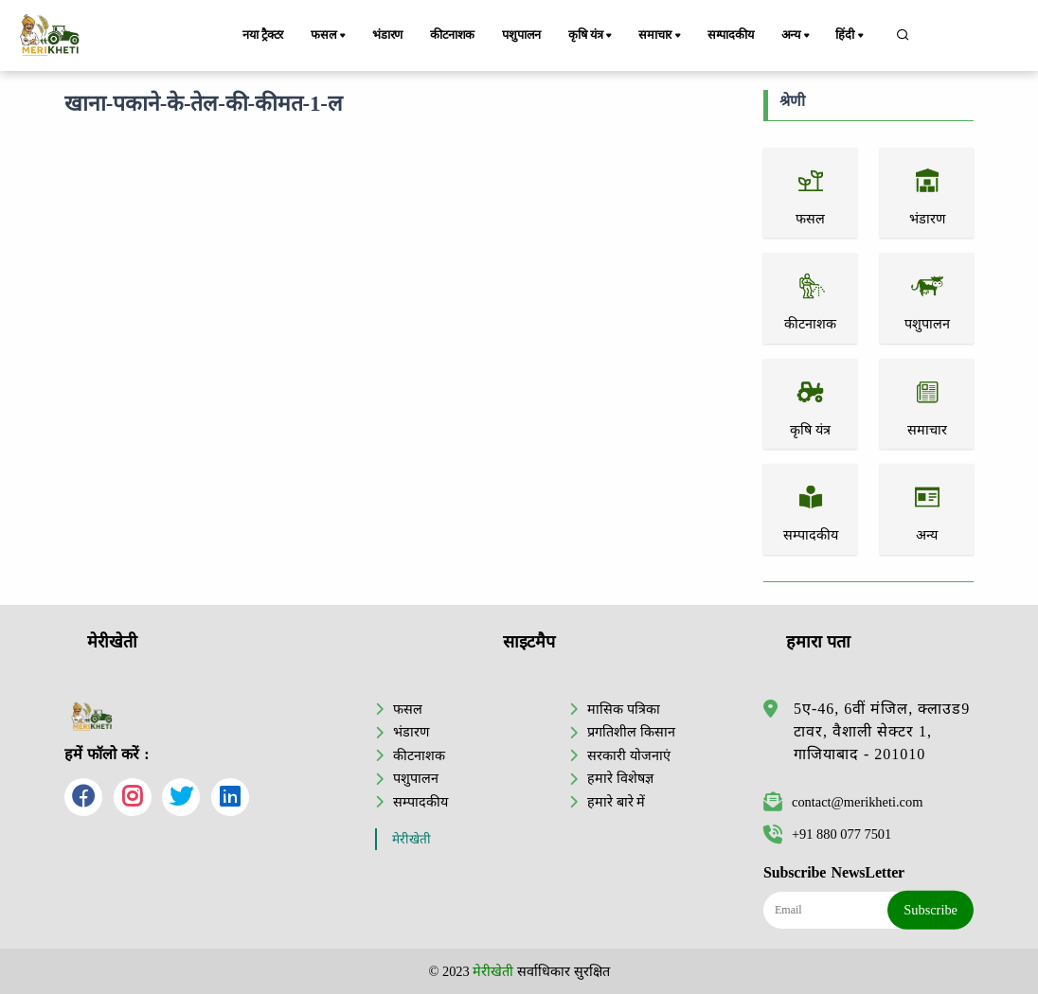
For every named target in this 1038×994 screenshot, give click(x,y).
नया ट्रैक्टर (262, 35)
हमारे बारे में (616, 801)
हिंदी (850, 36)
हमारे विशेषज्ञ (620, 778)
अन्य (797, 36)
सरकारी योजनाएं (629, 755)
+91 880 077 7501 (827, 834)
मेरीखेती (411, 839)
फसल (330, 36)
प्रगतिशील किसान (631, 731)
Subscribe (930, 909)
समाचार (661, 36)
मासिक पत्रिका (623, 709)
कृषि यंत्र (591, 36)
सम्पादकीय (730, 35)
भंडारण (387, 35)
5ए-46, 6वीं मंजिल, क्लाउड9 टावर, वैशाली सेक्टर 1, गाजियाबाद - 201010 (882, 731)
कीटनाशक (452, 35)
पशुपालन (521, 35)
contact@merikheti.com (842, 801)
